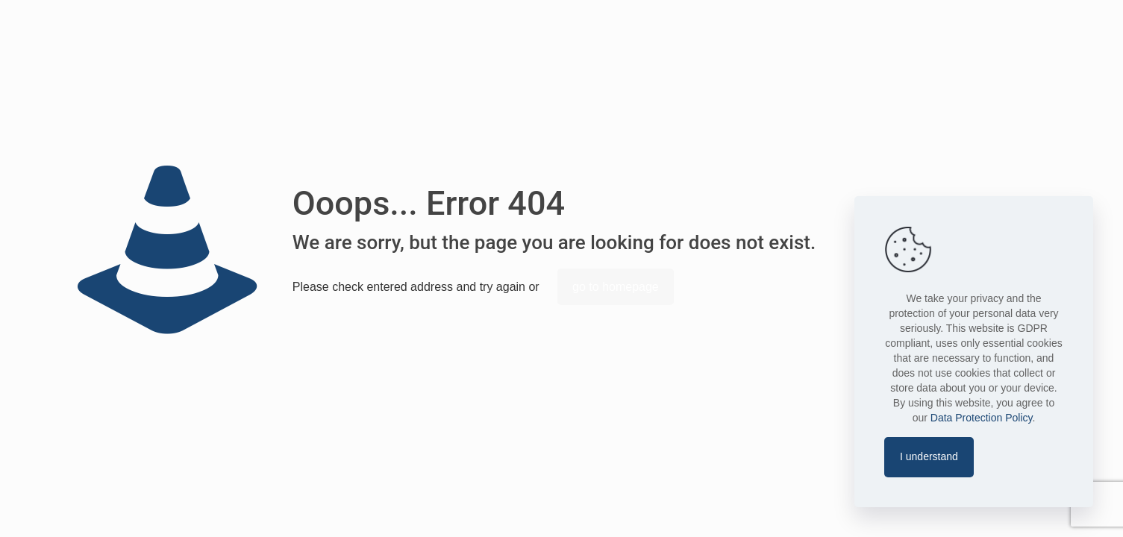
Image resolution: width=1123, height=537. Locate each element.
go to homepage (615, 286)
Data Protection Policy (981, 418)
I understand (929, 456)
